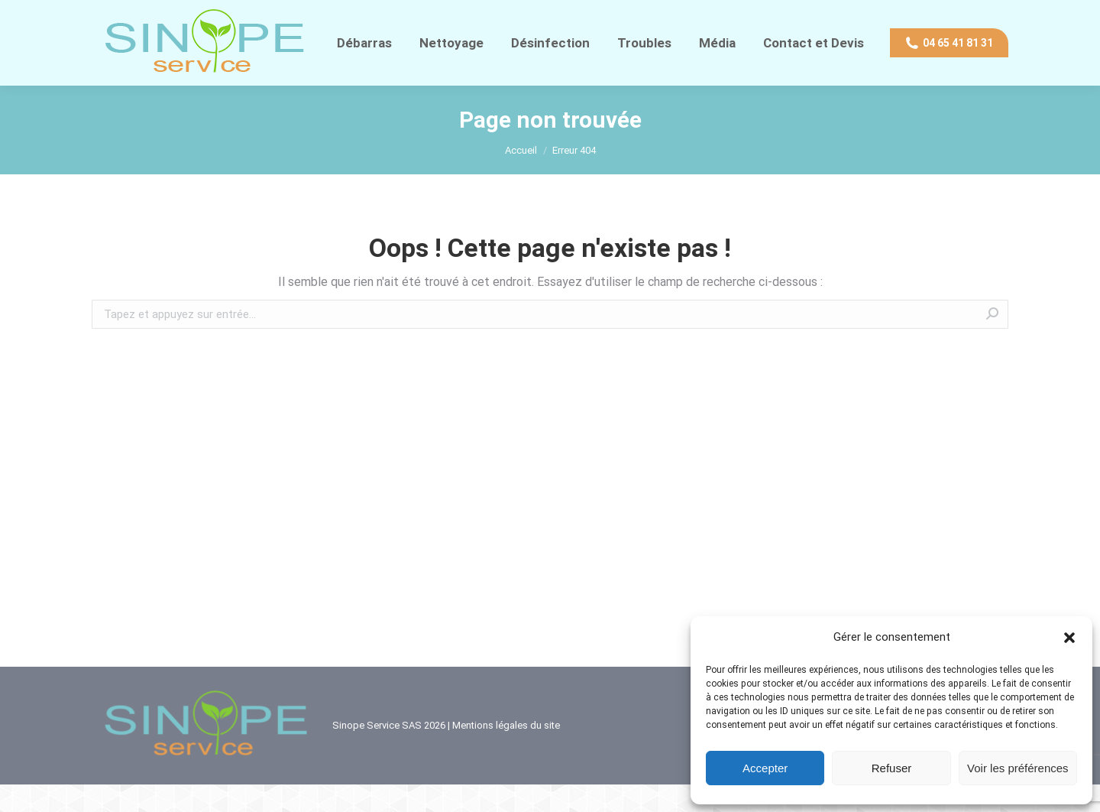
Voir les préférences (1018, 768)
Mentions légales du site (506, 752)
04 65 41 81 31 (131, 14)
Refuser (892, 768)
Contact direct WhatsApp (249, 14)
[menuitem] (364, 70)
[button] (1069, 637)
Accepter (765, 768)
